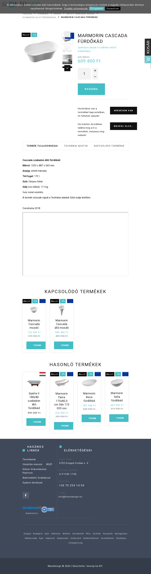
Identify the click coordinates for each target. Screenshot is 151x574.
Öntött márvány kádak (80, 14)
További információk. (76, 8)
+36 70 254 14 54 (66, 485)
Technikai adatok (76, 146)
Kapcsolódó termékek (109, 146)
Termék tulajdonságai (42, 146)
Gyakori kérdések (33, 485)
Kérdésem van (123, 111)
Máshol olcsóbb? (125, 126)
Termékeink (29, 461)
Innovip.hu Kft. (94, 566)
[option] (41, 51)
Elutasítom (113, 8)
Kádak (57, 14)
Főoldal (27, 14)
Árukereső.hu (32, 513)
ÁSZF (49, 466)
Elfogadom (96, 8)
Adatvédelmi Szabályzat (36, 480)
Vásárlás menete (32, 466)
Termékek (42, 14)
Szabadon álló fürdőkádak (39, 17)
